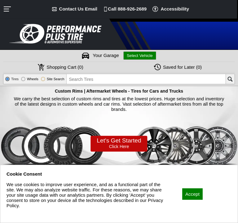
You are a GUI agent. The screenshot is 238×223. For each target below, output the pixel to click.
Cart (64, 67)
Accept (192, 194)
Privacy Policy (21, 213)
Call (127, 8)
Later (182, 67)
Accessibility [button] (175, 8)
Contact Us (78, 8)
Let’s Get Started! (119, 143)
